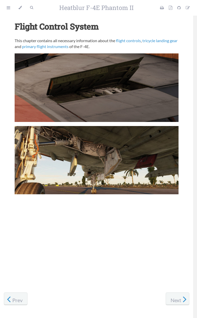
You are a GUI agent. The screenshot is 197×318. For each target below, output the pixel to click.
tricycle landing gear (160, 40)
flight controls (128, 40)
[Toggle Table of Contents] (8, 7)
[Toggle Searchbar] (31, 7)
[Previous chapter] (15, 298)
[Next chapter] (177, 298)
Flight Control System (56, 26)
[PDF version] (171, 7)
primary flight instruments (45, 46)
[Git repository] (179, 7)
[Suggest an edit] (188, 7)
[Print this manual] (162, 7)
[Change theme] (20, 7)
